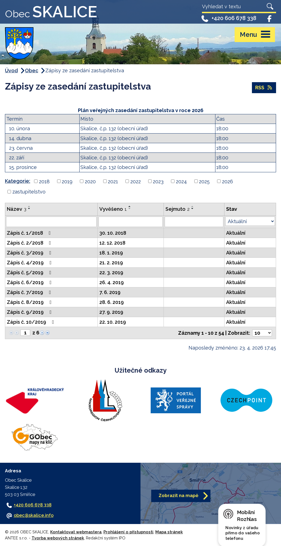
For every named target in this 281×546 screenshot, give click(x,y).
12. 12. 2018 (112, 243)
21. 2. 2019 (111, 262)
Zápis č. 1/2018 (30, 233)
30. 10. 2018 (112, 233)
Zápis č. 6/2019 (30, 282)
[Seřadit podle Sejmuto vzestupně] (193, 206)
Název (16, 209)
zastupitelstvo (29, 192)
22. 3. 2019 (111, 272)
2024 (181, 181)
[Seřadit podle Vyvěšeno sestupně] (130, 208)
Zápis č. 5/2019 (30, 272)
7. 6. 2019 (109, 292)
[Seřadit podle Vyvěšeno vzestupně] (130, 206)
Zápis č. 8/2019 (30, 302)
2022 (135, 181)
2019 (67, 181)
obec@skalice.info (34, 515)
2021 (113, 181)
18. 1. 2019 (111, 253)
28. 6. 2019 (111, 302)
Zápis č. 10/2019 (31, 322)
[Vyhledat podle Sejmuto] (194, 222)
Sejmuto (177, 209)
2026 (227, 181)
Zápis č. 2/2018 (30, 243)
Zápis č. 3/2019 (30, 253)
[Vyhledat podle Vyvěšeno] (131, 222)
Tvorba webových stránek (58, 538)
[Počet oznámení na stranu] (262, 332)
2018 (44, 181)
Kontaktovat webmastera (76, 532)
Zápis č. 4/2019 (30, 262)
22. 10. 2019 (112, 322)
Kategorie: (17, 181)
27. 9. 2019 (111, 312)
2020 (90, 181)
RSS (264, 87)
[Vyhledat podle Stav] (250, 221)
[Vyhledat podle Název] (51, 222)
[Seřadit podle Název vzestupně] (29, 206)
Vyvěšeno (113, 209)
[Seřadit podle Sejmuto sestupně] (193, 208)
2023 (158, 181)
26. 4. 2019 (111, 282)
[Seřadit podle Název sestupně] (29, 208)
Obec (31, 70)
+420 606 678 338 (228, 18)
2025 (204, 181)
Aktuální (235, 233)
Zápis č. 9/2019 (30, 312)
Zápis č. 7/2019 (30, 292)
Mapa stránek (169, 532)
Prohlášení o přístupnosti (128, 532)
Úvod (11, 70)
